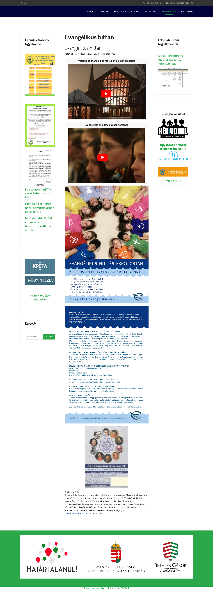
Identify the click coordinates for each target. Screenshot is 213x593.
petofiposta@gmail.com (180, 3)
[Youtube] (25, 2)
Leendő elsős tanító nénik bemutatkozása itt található (39, 208)
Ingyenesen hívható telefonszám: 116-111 (173, 135)
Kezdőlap (90, 11)
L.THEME (124, 588)
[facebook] (21, 2)
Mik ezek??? (173, 181)
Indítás (49, 336)
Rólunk (134, 11)
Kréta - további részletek (40, 298)
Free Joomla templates (99, 588)
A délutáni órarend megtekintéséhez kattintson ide (170, 60)
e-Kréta (105, 11)
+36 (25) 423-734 (154, 3)
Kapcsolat (187, 11)
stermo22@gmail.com (77, 513)
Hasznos (119, 11)
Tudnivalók (168, 11)
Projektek (150, 11)
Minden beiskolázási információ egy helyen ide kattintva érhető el (38, 224)
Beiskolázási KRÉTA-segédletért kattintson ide (40, 193)
